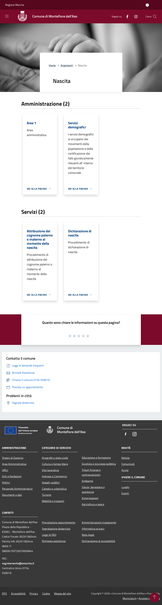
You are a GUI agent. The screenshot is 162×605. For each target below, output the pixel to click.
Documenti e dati (12, 495)
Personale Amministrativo (17, 489)
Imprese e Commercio (54, 476)
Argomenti (67, 65)
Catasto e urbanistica (54, 489)
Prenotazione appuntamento (58, 522)
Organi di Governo (12, 458)
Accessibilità (18, 593)
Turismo (46, 495)
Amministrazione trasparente (99, 522)
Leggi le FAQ (49, 535)
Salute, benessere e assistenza (93, 489)
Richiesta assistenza (54, 541)
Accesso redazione (149, 598)
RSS (4, 593)
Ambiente (87, 481)
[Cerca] (155, 16)
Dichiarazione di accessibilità (98, 541)
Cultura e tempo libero (55, 464)
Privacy (34, 593)
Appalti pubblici (51, 482)
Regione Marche (14, 5)
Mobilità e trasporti (53, 501)
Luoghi (125, 487)
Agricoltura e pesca (93, 504)
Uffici (5, 470)
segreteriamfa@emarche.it (18, 563)
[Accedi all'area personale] (147, 5)
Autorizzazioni (90, 498)
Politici (6, 482)
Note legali (88, 535)
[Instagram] (134, 16)
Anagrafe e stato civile (55, 458)
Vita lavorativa (50, 470)
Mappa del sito (62, 593)
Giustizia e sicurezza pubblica (99, 464)
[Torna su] (154, 597)
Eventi (125, 493)
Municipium (129, 598)
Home (52, 65)
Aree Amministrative (14, 464)
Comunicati (128, 464)
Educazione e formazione (96, 458)
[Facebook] (125, 16)
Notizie (125, 458)
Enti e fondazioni (12, 476)
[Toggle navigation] (7, 16)
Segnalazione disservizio (56, 529)
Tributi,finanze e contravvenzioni (91, 472)
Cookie (46, 593)
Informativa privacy (93, 529)
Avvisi (125, 470)
